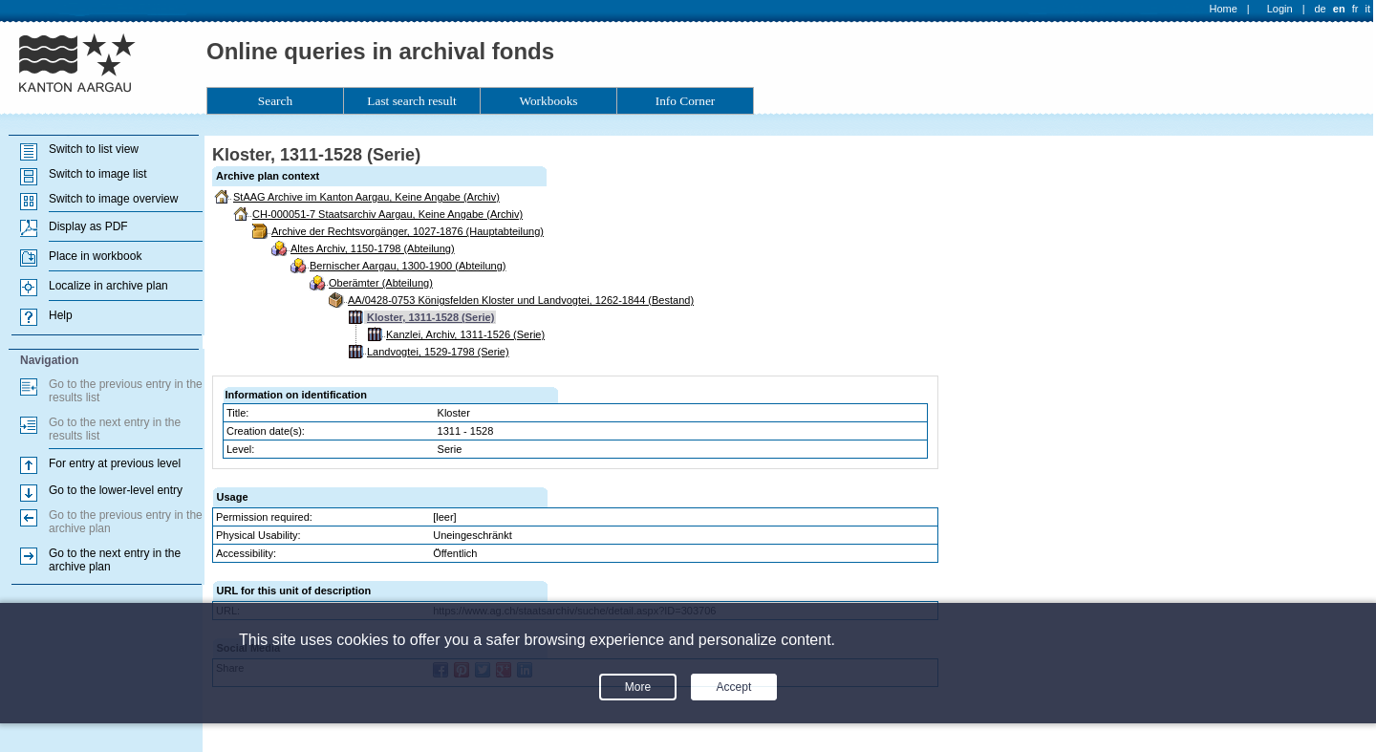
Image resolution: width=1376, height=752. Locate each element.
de (1319, 8)
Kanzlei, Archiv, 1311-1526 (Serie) (465, 334)
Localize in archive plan (108, 285)
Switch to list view (94, 149)
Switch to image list (98, 174)
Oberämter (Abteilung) (381, 283)
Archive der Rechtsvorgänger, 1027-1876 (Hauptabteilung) (407, 231)
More (638, 687)
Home (1223, 8)
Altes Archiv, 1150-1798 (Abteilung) (372, 248)
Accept (734, 687)
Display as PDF (88, 226)
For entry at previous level (115, 463)
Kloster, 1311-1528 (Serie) (430, 317)
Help (61, 315)
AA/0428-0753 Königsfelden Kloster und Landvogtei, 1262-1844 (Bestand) (521, 300)
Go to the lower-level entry (116, 490)
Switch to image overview (113, 198)
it (1368, 8)
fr (1355, 8)
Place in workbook (95, 256)
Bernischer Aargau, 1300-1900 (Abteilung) (407, 265)
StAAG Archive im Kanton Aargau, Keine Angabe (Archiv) (366, 197)
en (1339, 8)
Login (1280, 8)
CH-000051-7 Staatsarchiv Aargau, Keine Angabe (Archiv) (387, 214)
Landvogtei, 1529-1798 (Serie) (438, 351)
